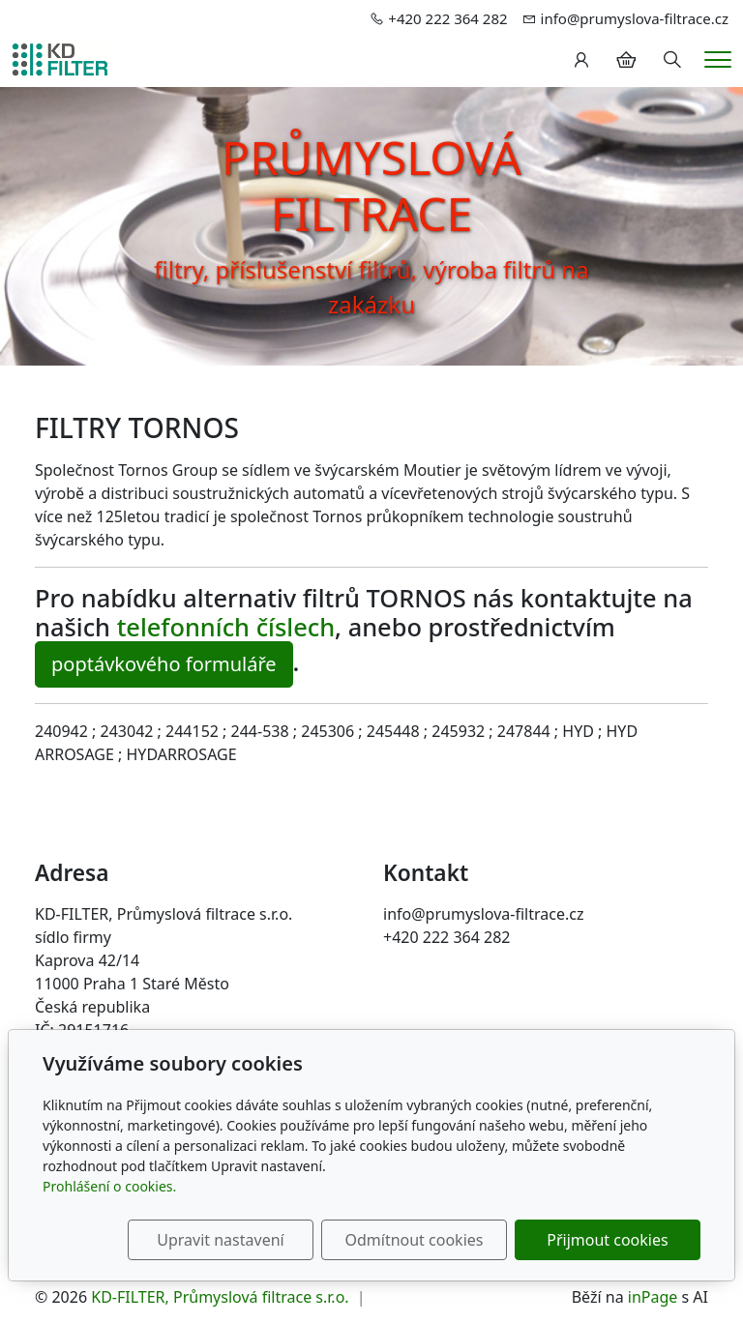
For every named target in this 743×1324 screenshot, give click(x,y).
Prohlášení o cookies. (109, 1186)
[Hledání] (672, 60)
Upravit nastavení (220, 1239)
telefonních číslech (226, 626)
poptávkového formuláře (164, 664)
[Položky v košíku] (625, 60)
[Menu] (717, 59)
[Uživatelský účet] (581, 60)
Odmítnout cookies (413, 1239)
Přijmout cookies (607, 1239)
